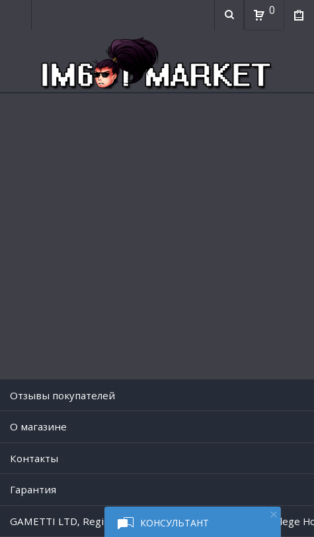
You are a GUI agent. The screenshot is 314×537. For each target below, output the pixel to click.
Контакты (34, 458)
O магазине (38, 426)
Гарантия (33, 489)
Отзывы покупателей (62, 395)
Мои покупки (298, 16)
